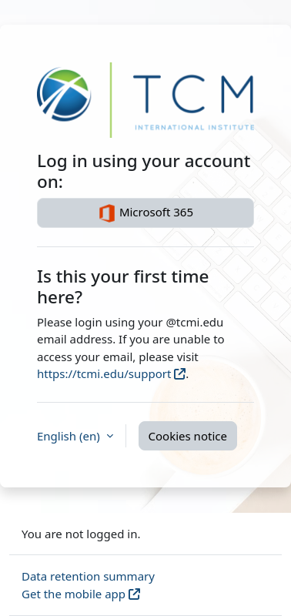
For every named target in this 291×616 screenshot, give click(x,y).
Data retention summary (88, 576)
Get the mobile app (73, 593)
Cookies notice (188, 436)
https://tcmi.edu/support (104, 373)
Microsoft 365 (145, 213)
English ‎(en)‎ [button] (70, 436)
